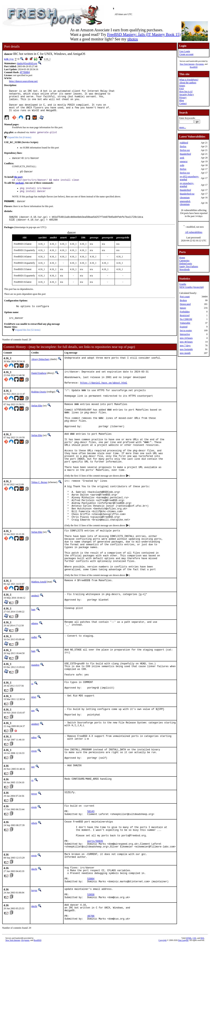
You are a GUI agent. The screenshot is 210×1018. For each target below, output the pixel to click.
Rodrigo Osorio (38, 405)
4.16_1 (7, 59)
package (19, 190)
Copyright (163, 1013)
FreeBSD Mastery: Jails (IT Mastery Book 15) (144, 34)
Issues (182, 85)
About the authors (187, 82)
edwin (34, 881)
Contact (182, 103)
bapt (33, 656)
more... (182, 127)
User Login (184, 51)
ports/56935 (95, 903)
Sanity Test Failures (188, 266)
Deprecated (185, 304)
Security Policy (186, 94)
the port (18, 183)
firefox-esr (185, 150)
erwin (34, 804)
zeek (182, 157)
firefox (183, 146)
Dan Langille (183, 1013)
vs (32, 835)
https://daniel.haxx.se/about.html (103, 396)
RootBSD (194, 67)
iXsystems (199, 64)
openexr (183, 161)
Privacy (182, 97)
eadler (34, 684)
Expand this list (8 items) (19, 142)
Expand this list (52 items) (27, 340)
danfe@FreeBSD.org (27, 63)
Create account (186, 54)
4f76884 (25, 72)
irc (12, 59)
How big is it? (186, 91)
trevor (34, 849)
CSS (194, 1011)
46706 (90, 988)
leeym (34, 957)
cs (32, 733)
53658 (90, 963)
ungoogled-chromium (185, 203)
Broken (183, 300)
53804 (90, 945)
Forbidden (184, 311)
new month (185, 353)
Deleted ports (185, 263)
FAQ (181, 88)
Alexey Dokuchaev (40, 370)
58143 (90, 868)
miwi (33, 748)
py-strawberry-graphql (187, 185)
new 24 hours (186, 338)
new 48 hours (186, 341)
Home (182, 257)
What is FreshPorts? (188, 79)
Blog (181, 100)
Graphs (182, 284)
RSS (202, 1011)
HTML (189, 1011)
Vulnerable (185, 323)
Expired (183, 326)
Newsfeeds (184, 269)
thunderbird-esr (187, 193)
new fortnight (186, 349)
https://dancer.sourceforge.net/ (23, 81)
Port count (185, 296)
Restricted (184, 315)
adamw (34, 670)
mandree (35, 712)
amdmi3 (35, 642)
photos (132, 39)
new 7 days (185, 345)
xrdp (182, 165)
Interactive (185, 334)
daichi (34, 932)
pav (33, 762)
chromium (184, 197)
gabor (34, 790)
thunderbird (185, 154)
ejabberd (184, 142)
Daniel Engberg (38, 384)
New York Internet (187, 64)
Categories (184, 260)
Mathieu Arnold (38, 628)
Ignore (183, 308)
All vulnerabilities (193, 232)
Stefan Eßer (36, 420)
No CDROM (186, 319)
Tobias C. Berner (39, 510)
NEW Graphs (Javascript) (191, 287)
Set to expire (186, 330)
